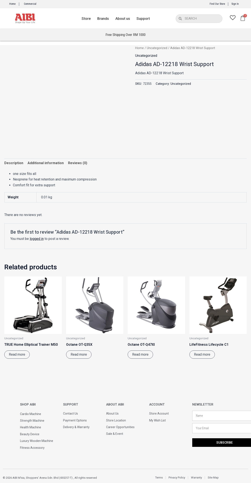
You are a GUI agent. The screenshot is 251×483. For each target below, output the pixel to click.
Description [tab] (13, 163)
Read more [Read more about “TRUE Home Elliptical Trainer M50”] (17, 354)
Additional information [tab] (46, 163)
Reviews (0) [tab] (77, 163)
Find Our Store (217, 3)
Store (86, 18)
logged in (37, 239)
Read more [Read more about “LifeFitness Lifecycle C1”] (202, 354)
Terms (159, 477)
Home (12, 3)
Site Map (213, 477)
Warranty (196, 477)
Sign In (235, 3)
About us (122, 18)
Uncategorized (157, 48)
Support (143, 18)
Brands (103, 18)
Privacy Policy (177, 477)
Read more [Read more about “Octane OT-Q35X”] (79, 354)
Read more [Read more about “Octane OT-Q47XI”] (140, 354)
